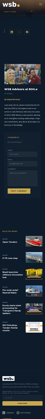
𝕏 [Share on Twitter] (19, 32)
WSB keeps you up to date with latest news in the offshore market (20, 392)
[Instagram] (24, 413)
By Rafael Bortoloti (12, 99)
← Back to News (9, 12)
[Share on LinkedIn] (11, 32)
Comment (12, 169)
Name (10, 150)
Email (10, 159)
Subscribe (22, 403)
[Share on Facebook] (27, 32)
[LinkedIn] (8, 413)
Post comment (19, 191)
